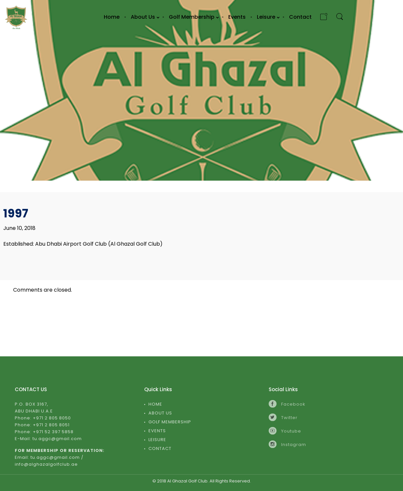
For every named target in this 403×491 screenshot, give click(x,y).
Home (155, 404)
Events (157, 431)
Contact (159, 448)
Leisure (157, 439)
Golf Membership (169, 422)
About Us (160, 413)
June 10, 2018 (19, 228)
